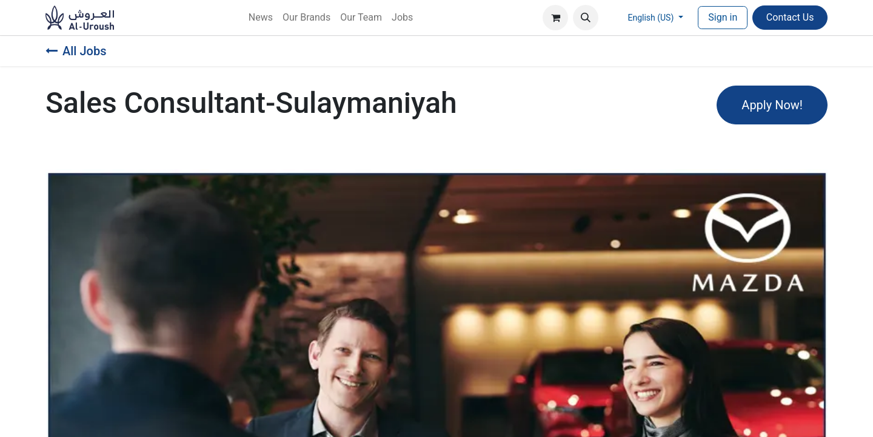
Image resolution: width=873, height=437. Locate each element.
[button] (585, 17)
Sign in (722, 17)
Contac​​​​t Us (790, 17)
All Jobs (75, 51)
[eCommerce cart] (555, 17)
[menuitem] (261, 17)
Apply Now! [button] (772, 105)
